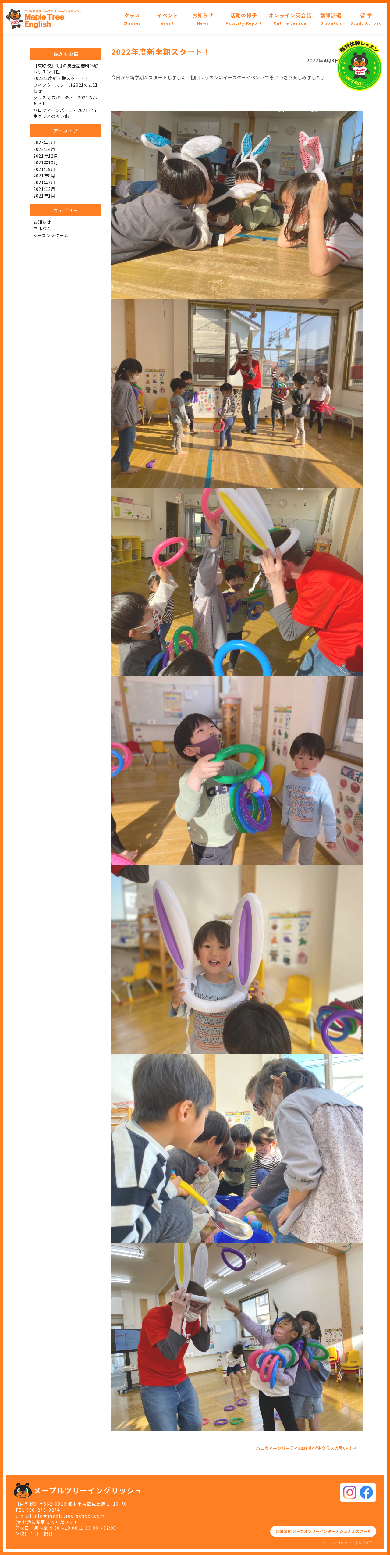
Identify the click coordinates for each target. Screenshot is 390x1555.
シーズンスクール (51, 235)
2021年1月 (44, 196)
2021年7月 (44, 182)
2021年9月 (44, 169)
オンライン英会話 (290, 19)
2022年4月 (44, 149)
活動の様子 (244, 19)
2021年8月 (44, 176)
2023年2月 (44, 142)
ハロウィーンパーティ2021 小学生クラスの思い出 (65, 113)
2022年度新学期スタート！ (61, 78)
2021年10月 (45, 162)
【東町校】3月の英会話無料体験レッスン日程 (66, 68)
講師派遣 (331, 19)
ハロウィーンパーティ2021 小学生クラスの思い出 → (306, 1448)
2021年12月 (45, 156)
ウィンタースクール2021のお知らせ (65, 88)
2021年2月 (44, 189)
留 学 (366, 19)
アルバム (42, 229)
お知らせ (203, 19)
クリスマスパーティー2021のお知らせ (65, 101)
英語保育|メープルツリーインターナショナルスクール (320, 1530)
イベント (167, 19)
